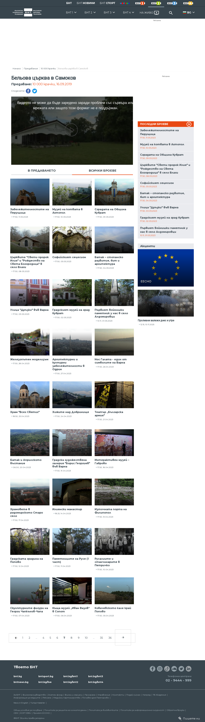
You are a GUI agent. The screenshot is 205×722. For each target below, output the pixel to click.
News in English (21, 703)
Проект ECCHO (41, 713)
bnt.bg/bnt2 (70, 682)
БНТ (69, 3)
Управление (104, 695)
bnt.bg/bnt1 (70, 676)
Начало (17, 68)
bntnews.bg (21, 682)
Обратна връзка (175, 710)
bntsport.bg (45, 676)
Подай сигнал (133, 695)
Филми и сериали (73, 695)
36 (109, 637)
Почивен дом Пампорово (95, 697)
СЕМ (16, 713)
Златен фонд (55, 695)
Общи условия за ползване (28, 710)
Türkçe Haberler (37, 703)
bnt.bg (18, 676)
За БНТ (17, 695)
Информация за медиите (27, 697)
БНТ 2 (88, 12)
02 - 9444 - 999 (178, 680)
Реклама (157, 20)
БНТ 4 (127, 12)
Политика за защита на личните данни (65, 710)
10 (86, 637)
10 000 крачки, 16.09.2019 (52, 84)
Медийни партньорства (66, 697)
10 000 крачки (48, 68)
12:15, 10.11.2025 (147, 324)
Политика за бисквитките (103, 710)
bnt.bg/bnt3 (95, 676)
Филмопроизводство (34, 695)
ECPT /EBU (25, 713)
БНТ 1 (69, 12)
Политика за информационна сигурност (142, 710)
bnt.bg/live (45, 682)
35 (101, 637)
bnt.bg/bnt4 (95, 682)
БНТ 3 (107, 12)
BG (189, 12)
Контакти (118, 695)
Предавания (31, 68)
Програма (90, 695)
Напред (147, 695)
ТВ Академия (159, 695)
